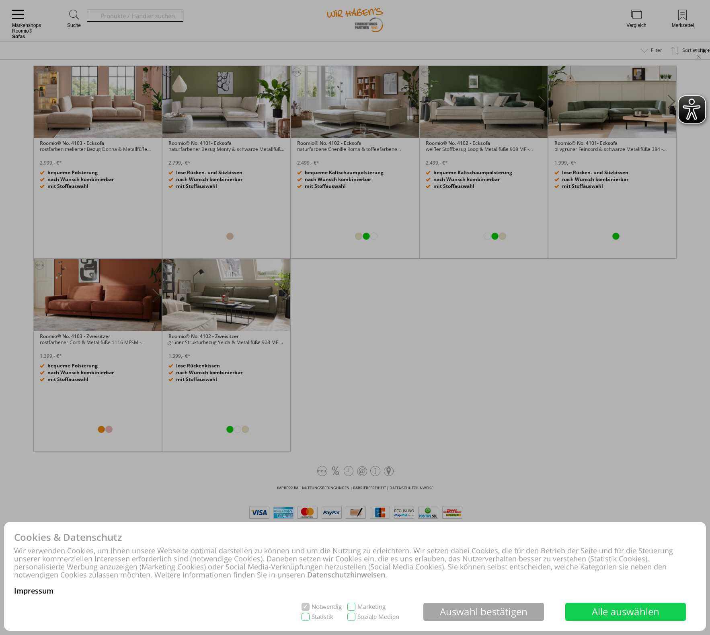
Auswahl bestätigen (484, 611)
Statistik (322, 617)
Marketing (371, 606)
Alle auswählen (626, 611)
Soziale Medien (378, 617)
